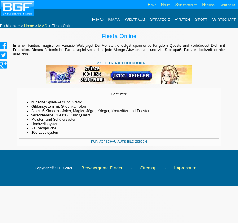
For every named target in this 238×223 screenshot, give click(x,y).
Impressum (227, 4)
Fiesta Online (118, 36)
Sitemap (148, 167)
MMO (42, 26)
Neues (165, 4)
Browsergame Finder (102, 167)
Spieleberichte (186, 4)
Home (152, 4)
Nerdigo (208, 4)
